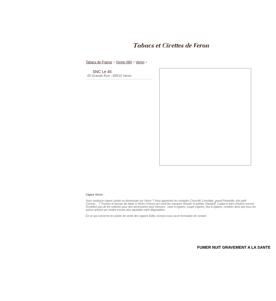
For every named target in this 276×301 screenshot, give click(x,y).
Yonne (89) (255, 2)
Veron (268, 2)
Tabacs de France (235, 2)
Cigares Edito (212, 2)
